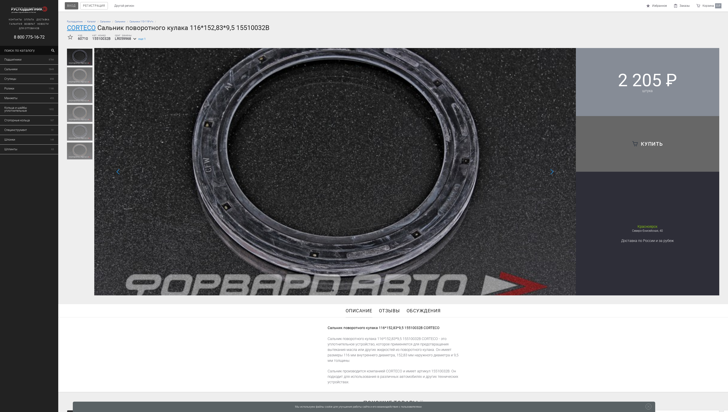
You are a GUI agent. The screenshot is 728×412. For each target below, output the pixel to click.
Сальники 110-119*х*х (141, 21)
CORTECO (81, 28)
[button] (333, 290)
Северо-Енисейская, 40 (647, 230)
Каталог (91, 21)
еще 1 (139, 39)
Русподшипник (75, 21)
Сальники (105, 21)
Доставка (647, 240)
